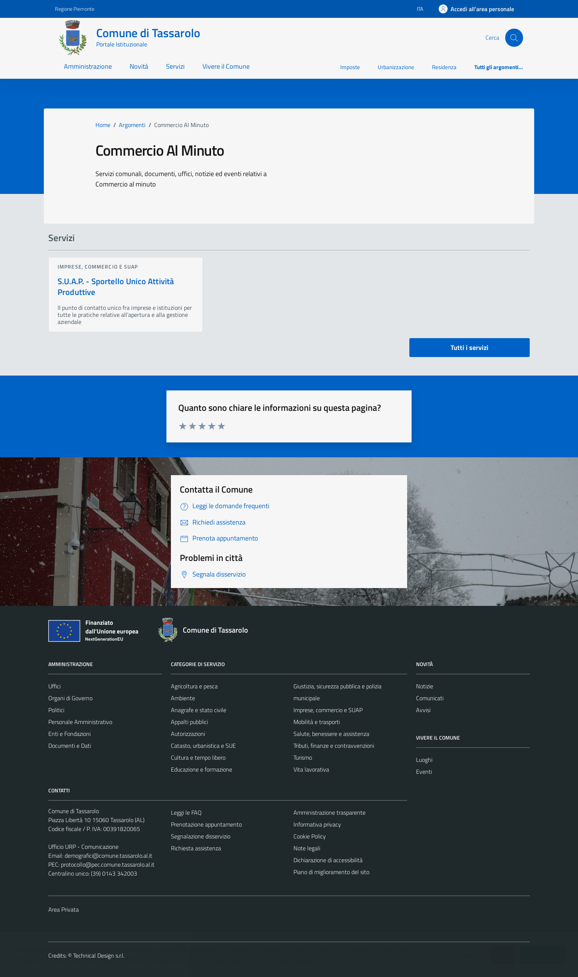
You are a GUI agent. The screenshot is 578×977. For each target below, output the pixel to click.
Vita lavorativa (311, 769)
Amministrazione (88, 66)
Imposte (350, 67)
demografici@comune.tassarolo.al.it (108, 855)
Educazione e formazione (201, 769)
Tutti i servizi (469, 348)
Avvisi (423, 709)
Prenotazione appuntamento (206, 824)
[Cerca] (514, 37)
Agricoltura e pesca (194, 686)
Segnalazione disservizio (200, 836)
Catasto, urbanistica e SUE (203, 745)
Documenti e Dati (69, 745)
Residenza (444, 67)
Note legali (306, 848)
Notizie (424, 686)
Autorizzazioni (188, 733)
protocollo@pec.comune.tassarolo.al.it (108, 864)
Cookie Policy (309, 836)
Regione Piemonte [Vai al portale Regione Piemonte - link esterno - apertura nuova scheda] (74, 9)
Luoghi (424, 759)
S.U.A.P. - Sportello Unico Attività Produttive (116, 286)
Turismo (302, 757)
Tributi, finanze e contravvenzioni (333, 745)
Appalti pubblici (189, 721)
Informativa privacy (317, 824)
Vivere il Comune (226, 66)
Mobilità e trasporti (316, 721)
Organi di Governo (70, 698)
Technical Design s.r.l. (98, 955)
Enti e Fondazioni (69, 733)
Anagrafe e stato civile (198, 709)
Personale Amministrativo (80, 721)
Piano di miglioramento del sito (331, 871)
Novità (139, 66)
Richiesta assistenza (196, 848)
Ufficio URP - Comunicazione (83, 846)
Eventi (424, 771)
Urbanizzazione (396, 67)
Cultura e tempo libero (198, 757)
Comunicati (430, 698)
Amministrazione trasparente (329, 812)
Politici (56, 709)
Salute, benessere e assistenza (331, 733)
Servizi (175, 66)
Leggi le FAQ (186, 812)
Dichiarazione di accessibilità (328, 860)
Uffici (54, 686)
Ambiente (183, 698)
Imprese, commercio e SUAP (98, 266)
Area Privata (63, 909)
